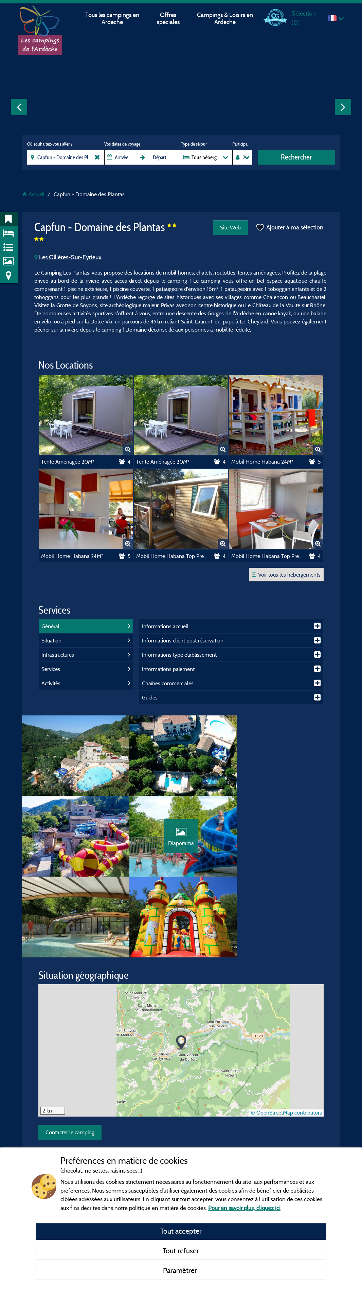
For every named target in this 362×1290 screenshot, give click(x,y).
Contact (149, 1139)
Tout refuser (181, 1250)
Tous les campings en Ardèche (112, 18)
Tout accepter (181, 1231)
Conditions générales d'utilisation (175, 1120)
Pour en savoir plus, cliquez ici (244, 1207)
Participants (242, 144)
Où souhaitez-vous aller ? (49, 144)
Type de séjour (194, 144)
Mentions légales (158, 1101)
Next (343, 107)
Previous (19, 107)
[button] (181, 963)
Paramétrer (181, 1270)
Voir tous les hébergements (286, 574)
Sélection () (304, 18)
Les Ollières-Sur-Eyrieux (68, 257)
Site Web (230, 227)
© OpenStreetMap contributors (286, 1033)
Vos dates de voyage (122, 144)
